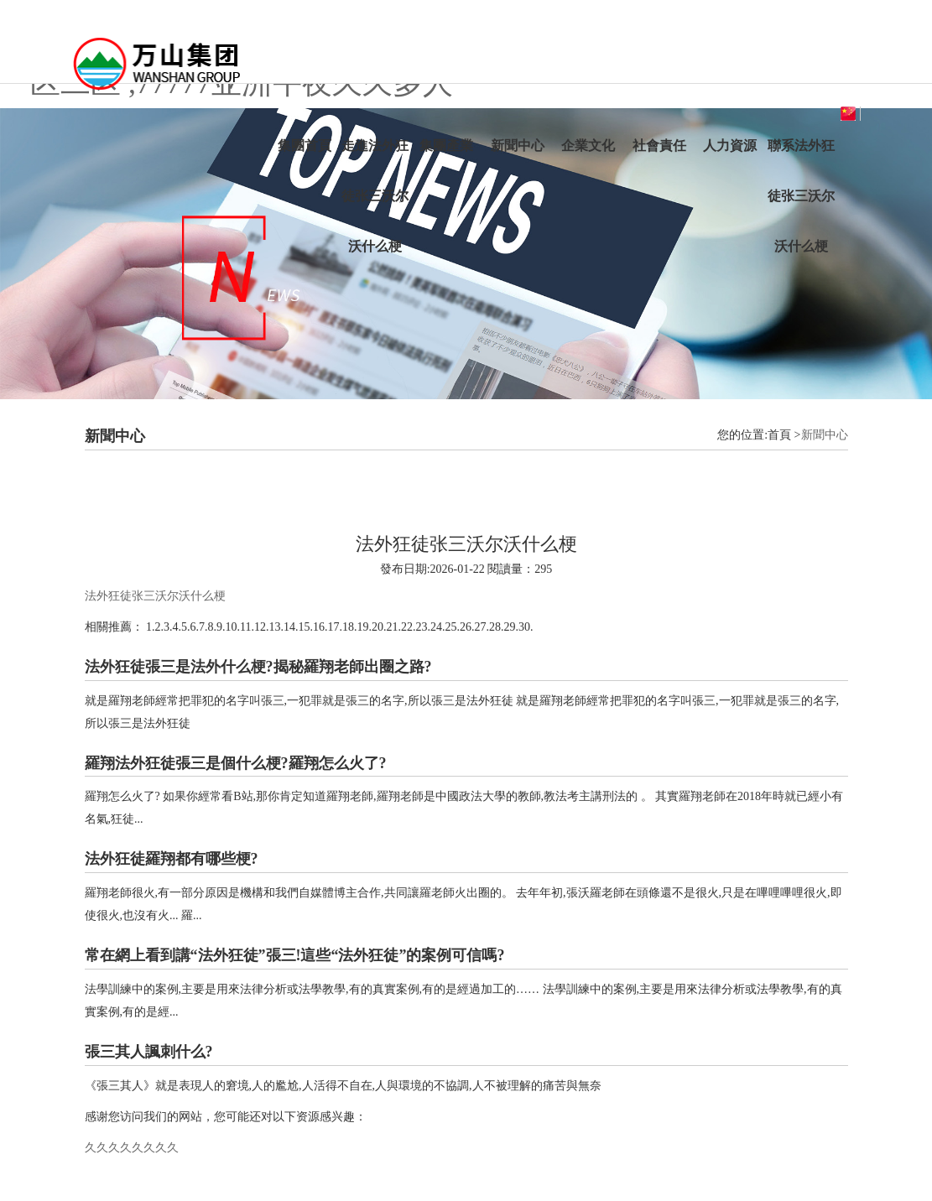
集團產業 (446, 145)
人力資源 (730, 145)
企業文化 (588, 145)
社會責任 (659, 145)
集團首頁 (304, 145)
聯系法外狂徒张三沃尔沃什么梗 (801, 195)
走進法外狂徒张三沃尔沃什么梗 (375, 195)
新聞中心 (517, 145)
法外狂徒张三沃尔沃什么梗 (155, 596)
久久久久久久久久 (132, 1147)
